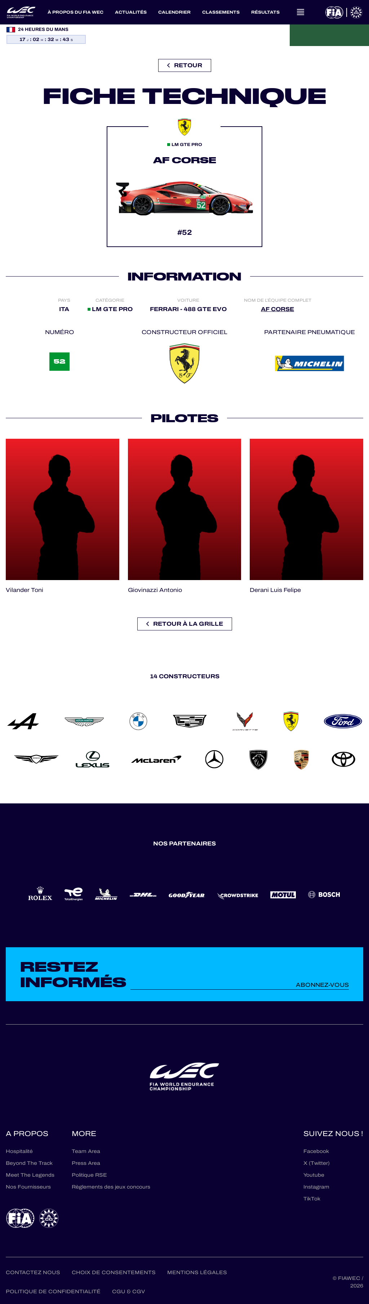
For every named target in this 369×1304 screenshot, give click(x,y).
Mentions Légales (197, 1272)
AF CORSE (277, 309)
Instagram (316, 1187)
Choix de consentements (114, 1272)
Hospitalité (19, 1151)
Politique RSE (89, 1175)
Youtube (313, 1175)
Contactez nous (33, 1272)
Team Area (86, 1151)
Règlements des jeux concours (111, 1187)
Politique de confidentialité (53, 1291)
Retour (184, 65)
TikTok (311, 1199)
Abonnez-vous (322, 985)
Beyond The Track (29, 1163)
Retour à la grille (184, 623)
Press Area (86, 1163)
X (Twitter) (316, 1163)
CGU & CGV (128, 1291)
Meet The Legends (30, 1175)
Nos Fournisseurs (28, 1187)
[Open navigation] (300, 12)
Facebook (316, 1151)
